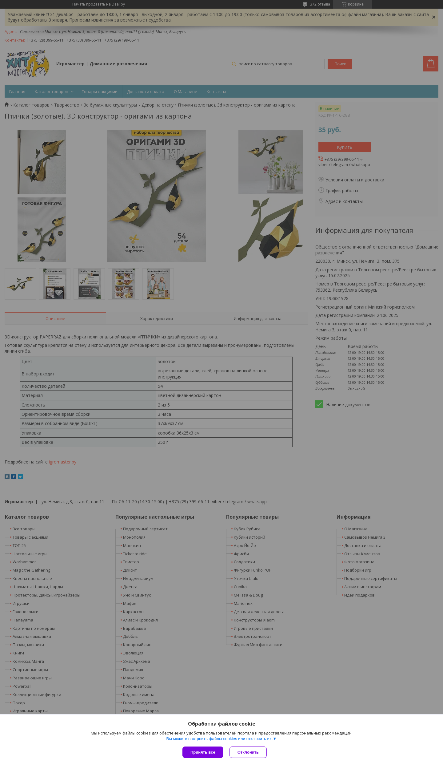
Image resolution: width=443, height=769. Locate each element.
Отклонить (248, 752)
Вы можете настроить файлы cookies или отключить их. (219, 738)
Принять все (202, 752)
